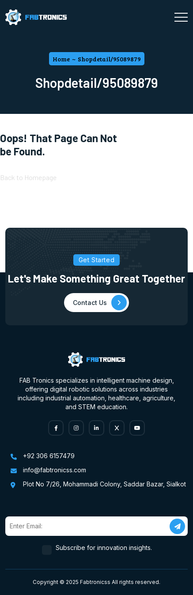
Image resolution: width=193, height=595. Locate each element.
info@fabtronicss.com (54, 470)
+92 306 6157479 (49, 455)
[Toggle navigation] (181, 17)
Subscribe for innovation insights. (104, 547)
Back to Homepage (28, 177)
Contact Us (100, 302)
